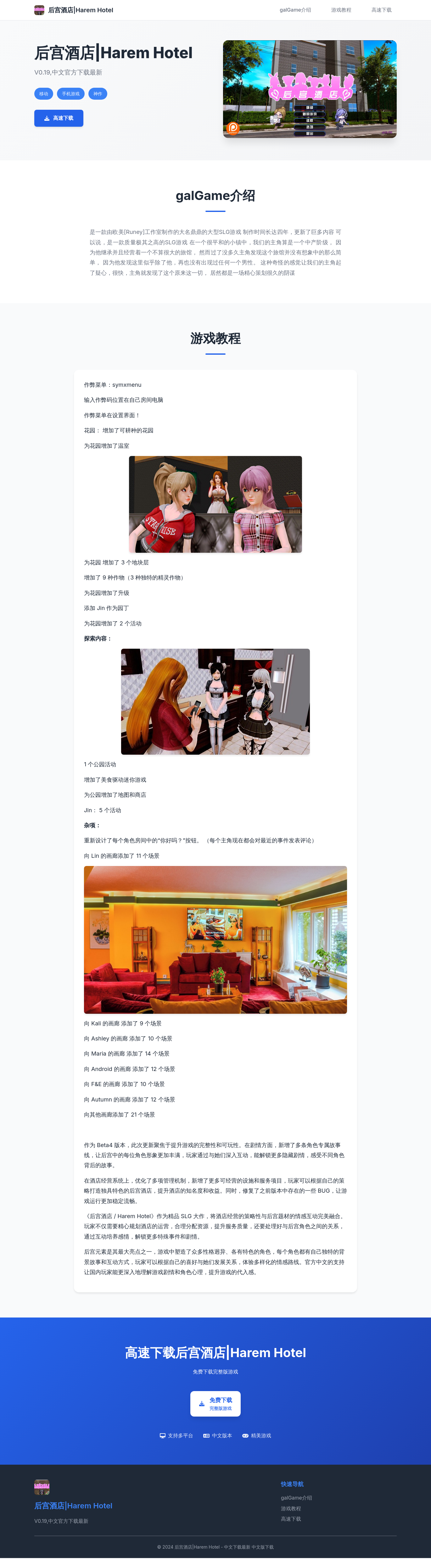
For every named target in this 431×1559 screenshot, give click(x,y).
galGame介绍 (295, 10)
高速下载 (382, 10)
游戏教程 (341, 10)
